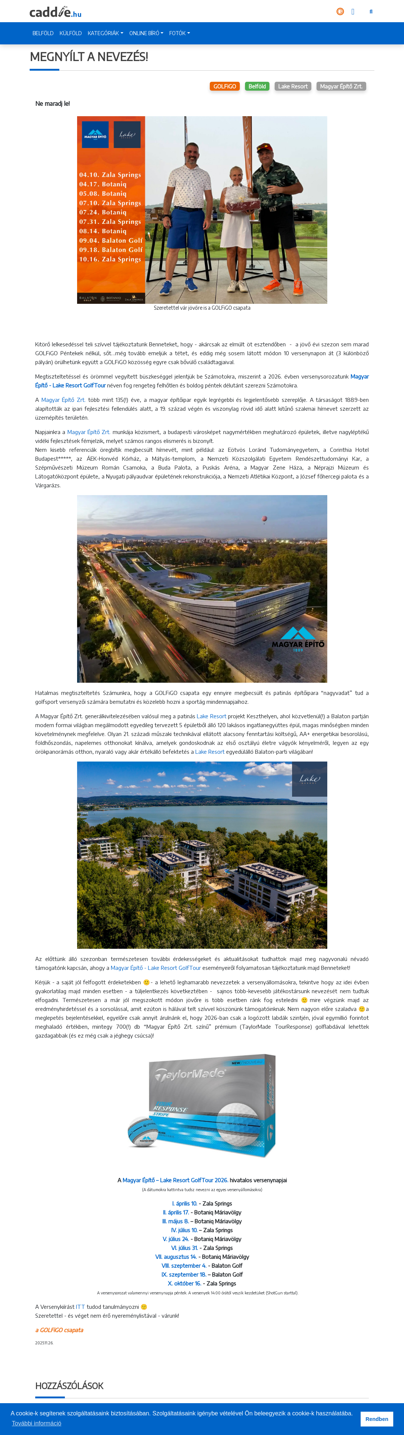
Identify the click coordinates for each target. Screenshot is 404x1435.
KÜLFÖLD (71, 33)
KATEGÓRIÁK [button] (103, 33)
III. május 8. (175, 1221)
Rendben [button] (376, 1419)
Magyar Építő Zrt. (341, 86)
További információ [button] (36, 1423)
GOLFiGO (224, 86)
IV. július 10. (184, 1230)
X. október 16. (184, 1283)
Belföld (257, 86)
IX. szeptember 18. (185, 1274)
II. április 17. (176, 1212)
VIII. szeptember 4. (184, 1265)
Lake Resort (293, 86)
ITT (80, 1306)
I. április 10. (185, 1203)
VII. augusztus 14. (176, 1256)
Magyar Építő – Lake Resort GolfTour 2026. (175, 1180)
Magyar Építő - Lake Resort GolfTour (156, 967)
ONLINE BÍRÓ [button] (144, 33)
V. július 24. (176, 1239)
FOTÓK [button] (177, 33)
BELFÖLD (43, 33)
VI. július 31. (184, 1247)
